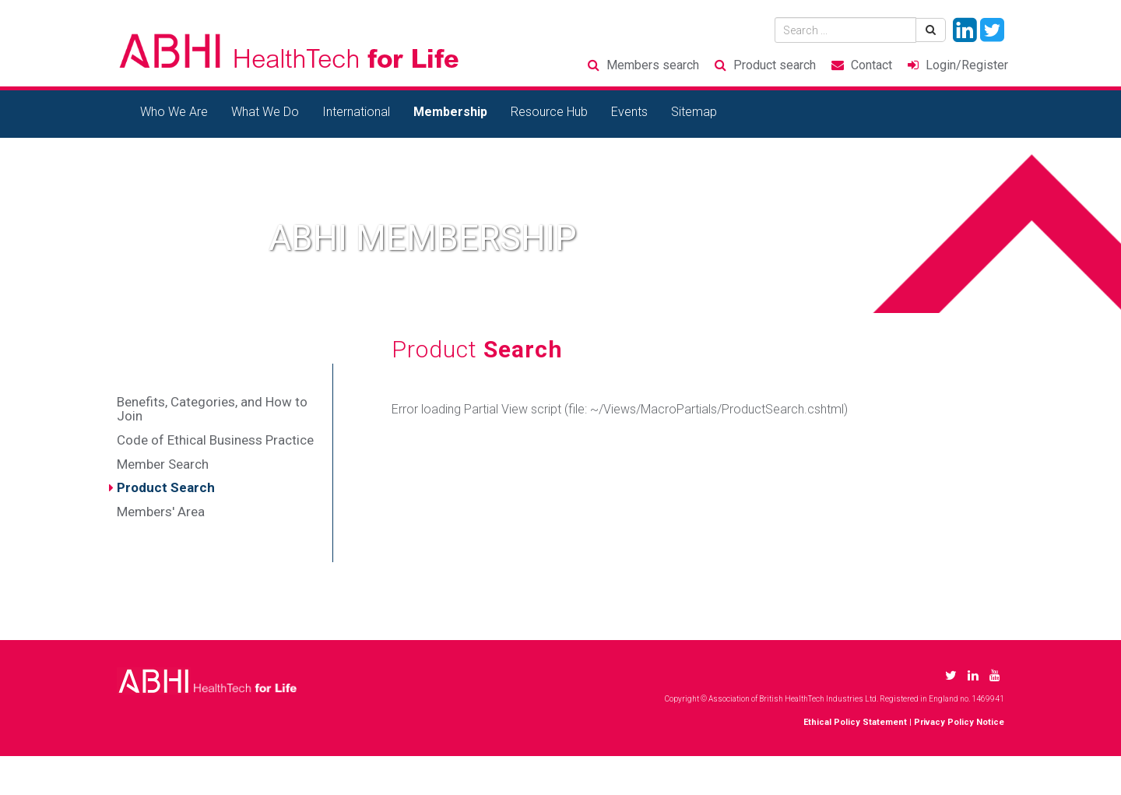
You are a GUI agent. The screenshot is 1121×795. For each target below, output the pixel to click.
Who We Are (174, 111)
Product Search (166, 487)
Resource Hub (549, 111)
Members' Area (161, 511)
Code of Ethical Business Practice (215, 440)
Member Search (163, 464)
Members (652, 65)
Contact (871, 65)
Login (967, 65)
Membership (450, 111)
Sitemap (694, 111)
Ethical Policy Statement (855, 722)
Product (774, 65)
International (356, 111)
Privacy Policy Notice (959, 722)
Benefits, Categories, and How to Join (212, 409)
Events (629, 111)
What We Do (265, 111)
